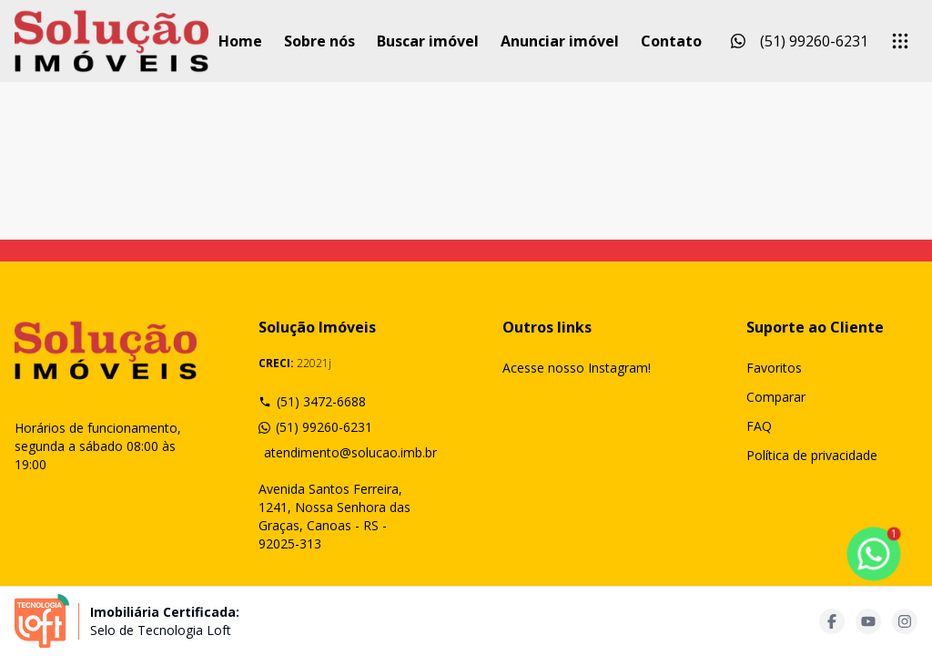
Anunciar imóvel (560, 41)
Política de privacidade (811, 455)
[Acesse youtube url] (868, 621)
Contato (671, 41)
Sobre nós (319, 41)
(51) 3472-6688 (312, 401)
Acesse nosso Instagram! (576, 367)
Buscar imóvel (428, 41)
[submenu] (900, 41)
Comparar (775, 396)
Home (240, 41)
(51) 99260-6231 (315, 427)
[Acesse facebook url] (832, 621)
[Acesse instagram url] (904, 621)
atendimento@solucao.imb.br (347, 452)
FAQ (759, 426)
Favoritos (774, 367)
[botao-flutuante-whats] (873, 554)
